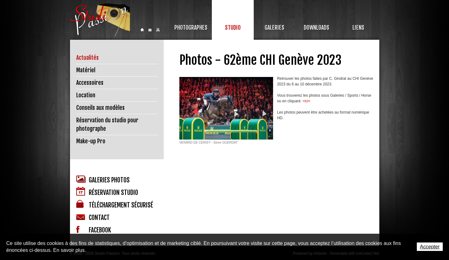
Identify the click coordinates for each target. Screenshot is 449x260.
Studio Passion (100, 20)
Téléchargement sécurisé (114, 204)
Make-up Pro (90, 141)
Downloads (316, 27)
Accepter (430, 246)
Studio (233, 27)
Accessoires (89, 82)
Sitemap (158, 29)
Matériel (85, 70)
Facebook (93, 230)
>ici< (306, 101)
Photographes (190, 27)
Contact (150, 30)
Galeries (274, 27)
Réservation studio (107, 191)
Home (142, 29)
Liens (358, 27)
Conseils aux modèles (100, 107)
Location (85, 95)
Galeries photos (103, 180)
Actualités (87, 57)
